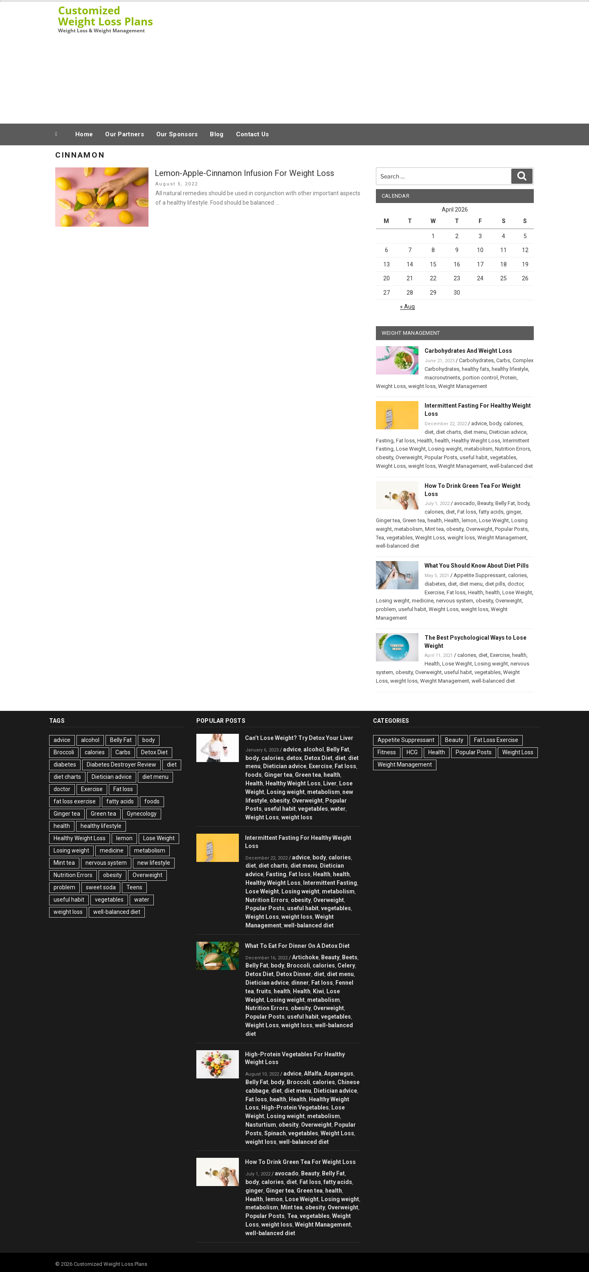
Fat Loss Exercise (496, 740)
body (495, 423)
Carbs (503, 360)
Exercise (434, 592)
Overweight (409, 457)
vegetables (503, 457)
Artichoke (305, 957)
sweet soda (101, 887)
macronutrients (442, 377)
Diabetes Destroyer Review (121, 764)
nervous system (454, 601)
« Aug (407, 306)
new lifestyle (153, 862)
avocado (464, 503)
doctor (515, 584)
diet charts (448, 432)
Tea (380, 538)
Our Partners (124, 134)
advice (479, 423)
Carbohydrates (476, 360)
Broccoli (64, 752)
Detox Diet (154, 752)
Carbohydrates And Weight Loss (468, 350)
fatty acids (491, 512)
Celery (346, 965)
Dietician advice (507, 432)
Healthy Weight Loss (476, 441)
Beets (349, 957)
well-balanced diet (511, 466)
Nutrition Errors (512, 449)
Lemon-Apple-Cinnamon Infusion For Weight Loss (244, 173)
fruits (263, 991)
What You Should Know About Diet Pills (477, 565)
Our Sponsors (177, 134)
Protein (508, 377)
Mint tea (434, 529)
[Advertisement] (377, 60)
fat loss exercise (75, 801)
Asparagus (338, 1073)
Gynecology (142, 813)
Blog (216, 134)
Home (84, 134)
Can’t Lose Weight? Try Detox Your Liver (299, 738)
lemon (469, 520)
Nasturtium (260, 1124)
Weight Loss (391, 386)
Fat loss (405, 441)
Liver (330, 783)
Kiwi (318, 991)
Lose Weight (411, 449)
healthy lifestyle (510, 369)
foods (152, 801)
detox (294, 758)
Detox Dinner (293, 974)
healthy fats (475, 369)
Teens (134, 887)
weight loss (422, 386)
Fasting (384, 441)
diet (429, 432)
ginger (513, 512)
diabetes (435, 584)
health (442, 441)
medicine (423, 601)
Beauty (485, 503)
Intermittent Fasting (330, 883)
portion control (480, 377)
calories (513, 423)
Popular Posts (441, 457)
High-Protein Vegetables (295, 1107)
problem (386, 609)
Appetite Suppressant (480, 575)
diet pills (495, 584)
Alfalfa (312, 1073)
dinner (300, 982)
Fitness (387, 752)
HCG (412, 752)
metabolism (478, 449)
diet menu (475, 432)
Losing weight (445, 449)
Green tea (413, 520)
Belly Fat (505, 503)
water (141, 899)
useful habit (474, 457)
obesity (384, 457)
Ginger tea (388, 520)
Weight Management (462, 386)
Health (424, 441)
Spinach (275, 1133)
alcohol (90, 740)
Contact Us (252, 134)
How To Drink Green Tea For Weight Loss (300, 1162)
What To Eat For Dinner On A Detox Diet (297, 946)
